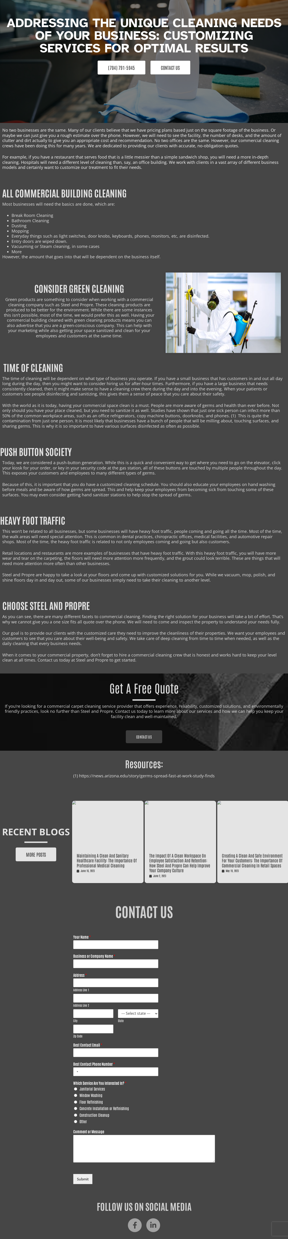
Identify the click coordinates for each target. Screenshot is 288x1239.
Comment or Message (88, 1131)
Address (80, 975)
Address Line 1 (81, 990)
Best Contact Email (87, 1045)
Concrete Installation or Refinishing (104, 1108)
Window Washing (90, 1095)
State (121, 1021)
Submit (83, 1179)
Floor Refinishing (91, 1102)
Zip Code (77, 1036)
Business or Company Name (94, 956)
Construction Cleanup (94, 1115)
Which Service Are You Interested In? (99, 1083)
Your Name (82, 937)
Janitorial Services (92, 1088)
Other (83, 1121)
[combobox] (76, 1072)
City (75, 1021)
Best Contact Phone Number (94, 1064)
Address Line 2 (81, 1005)
